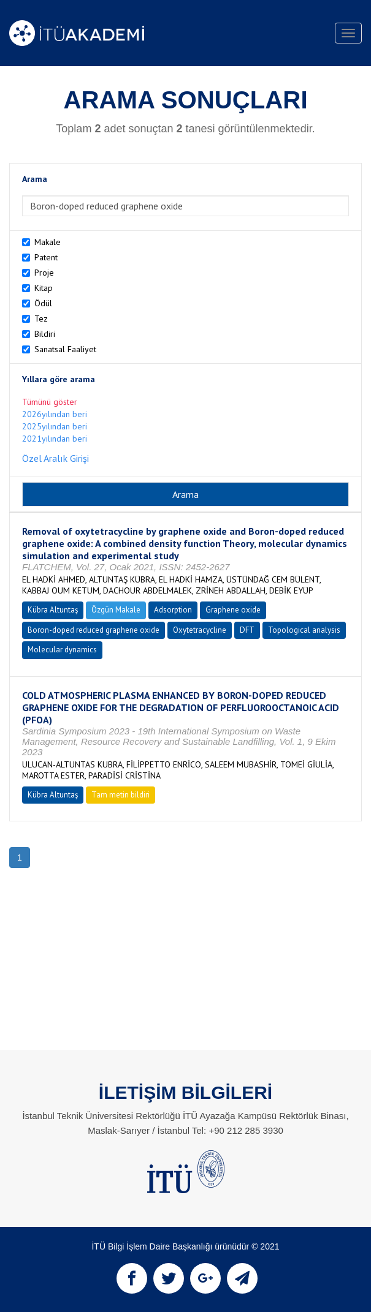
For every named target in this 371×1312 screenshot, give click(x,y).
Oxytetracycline (199, 630)
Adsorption (173, 610)
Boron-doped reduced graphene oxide (93, 630)
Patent (46, 257)
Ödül (43, 303)
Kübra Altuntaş (53, 610)
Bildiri (44, 333)
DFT (247, 630)
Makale (47, 241)
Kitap (43, 287)
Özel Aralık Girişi (55, 458)
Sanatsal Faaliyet (65, 349)
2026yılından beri (54, 414)
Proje (44, 272)
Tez (41, 318)
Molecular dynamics (62, 649)
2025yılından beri (54, 426)
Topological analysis (304, 630)
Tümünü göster (49, 401)
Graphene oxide (233, 610)
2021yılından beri (54, 438)
